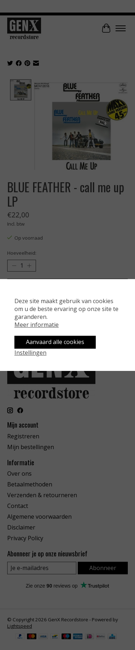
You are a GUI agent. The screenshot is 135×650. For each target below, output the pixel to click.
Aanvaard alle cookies (55, 342)
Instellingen (30, 353)
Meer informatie (36, 325)
